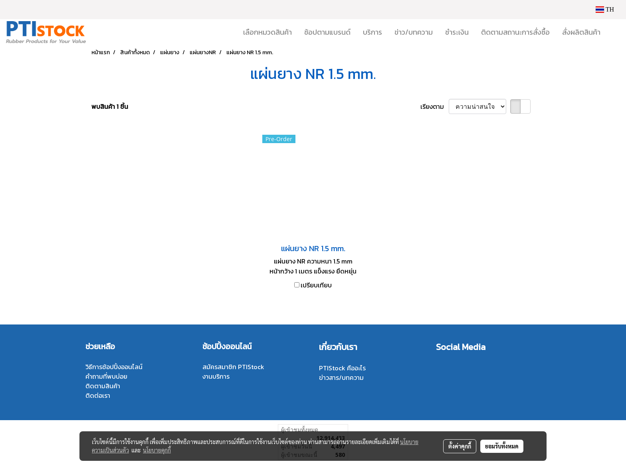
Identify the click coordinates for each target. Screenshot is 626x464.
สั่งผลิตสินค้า (581, 32)
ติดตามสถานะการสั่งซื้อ (515, 32)
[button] (613, 32)
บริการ (372, 32)
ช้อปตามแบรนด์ (327, 32)
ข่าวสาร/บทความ (341, 377)
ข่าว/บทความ (413, 32)
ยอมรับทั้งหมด (502, 446)
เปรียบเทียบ (316, 285)
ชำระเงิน (457, 32)
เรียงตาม (434, 106)
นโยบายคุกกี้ (157, 450)
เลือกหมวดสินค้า (267, 32)
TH (605, 9)
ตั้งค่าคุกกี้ (459, 446)
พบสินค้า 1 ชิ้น (109, 106)
